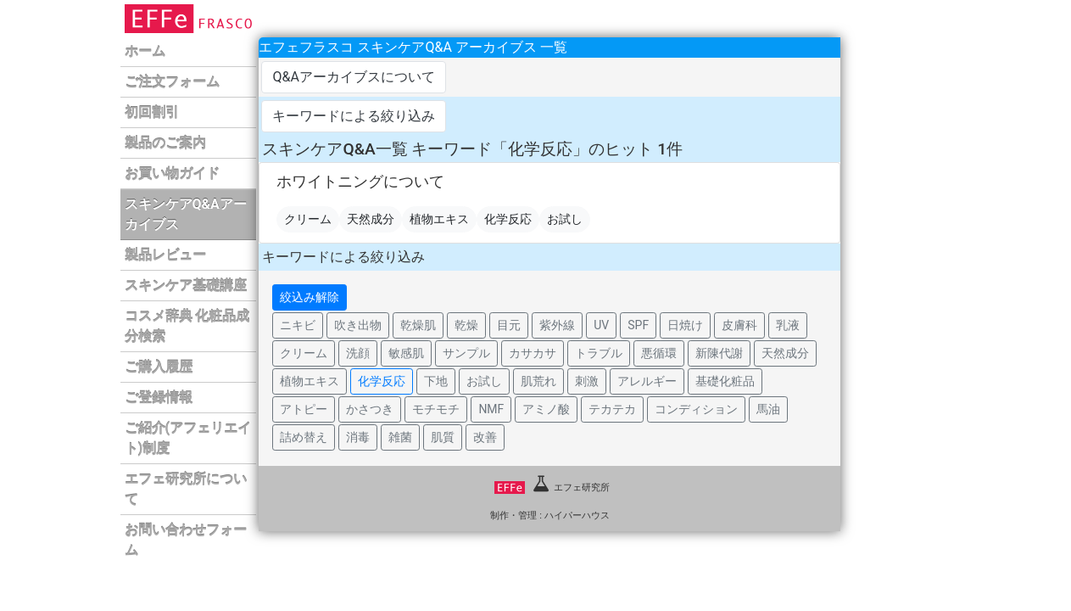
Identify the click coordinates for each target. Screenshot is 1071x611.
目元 (509, 325)
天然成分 (370, 219)
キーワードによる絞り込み (353, 116)
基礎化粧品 (725, 381)
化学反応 (508, 219)
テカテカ (612, 409)
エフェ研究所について (186, 489)
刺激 (587, 381)
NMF (491, 409)
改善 (485, 437)
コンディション (696, 409)
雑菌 (400, 437)
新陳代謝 (719, 353)
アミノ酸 (546, 409)
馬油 (768, 409)
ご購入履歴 (158, 367)
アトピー (303, 409)
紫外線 (557, 325)
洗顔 (358, 353)
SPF (638, 325)
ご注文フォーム (172, 82)
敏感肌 (406, 353)
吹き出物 (358, 325)
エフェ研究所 (551, 487)
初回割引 (152, 112)
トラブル (598, 353)
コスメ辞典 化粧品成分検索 (187, 326)
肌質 (443, 437)
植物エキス (439, 219)
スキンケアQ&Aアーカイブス (186, 214)
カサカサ (532, 353)
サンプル (466, 353)
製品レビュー (165, 255)
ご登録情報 (158, 398)
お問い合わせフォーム (186, 540)
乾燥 (466, 325)
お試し (565, 219)
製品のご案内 (165, 143)
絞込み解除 (309, 297)
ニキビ (297, 325)
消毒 (358, 437)
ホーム (145, 51)
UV (601, 325)
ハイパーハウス (577, 515)
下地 (436, 381)
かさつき (369, 409)
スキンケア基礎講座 (186, 285)
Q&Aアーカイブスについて (353, 77)
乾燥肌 (418, 325)
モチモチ (436, 409)
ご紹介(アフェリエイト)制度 (188, 438)
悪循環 (659, 353)
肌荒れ (538, 381)
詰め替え (303, 437)
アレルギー (647, 381)
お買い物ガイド (172, 173)
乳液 (788, 325)
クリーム (308, 219)
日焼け (685, 325)
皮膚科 (739, 325)
